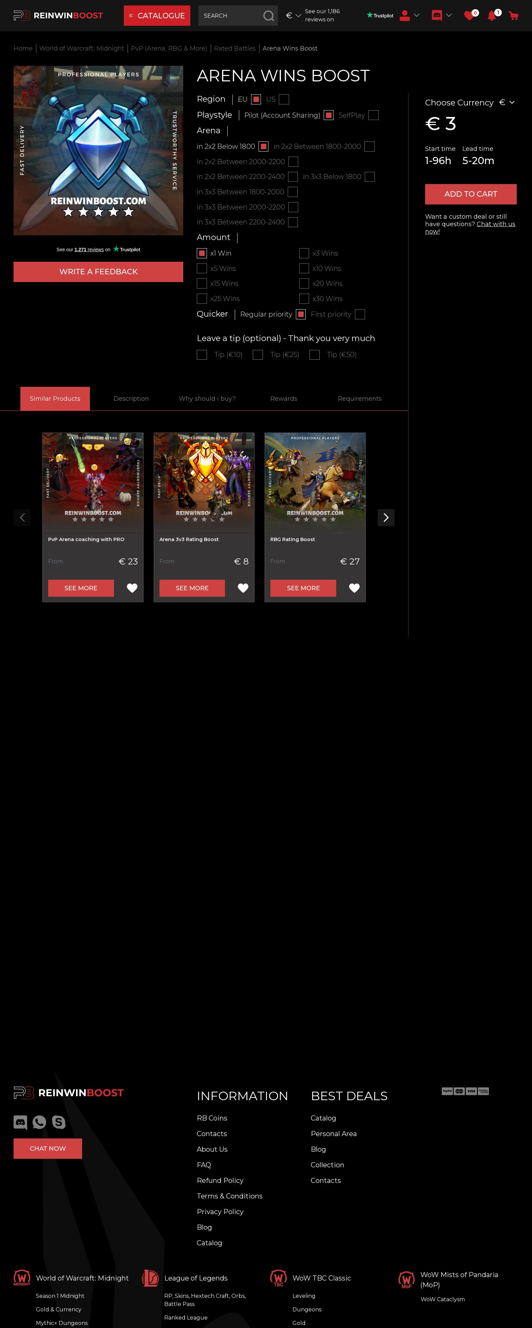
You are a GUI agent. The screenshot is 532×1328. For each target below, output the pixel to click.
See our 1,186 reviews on (349, 15)
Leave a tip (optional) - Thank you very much (286, 339)
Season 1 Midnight (60, 1296)
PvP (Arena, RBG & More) (169, 48)
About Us (212, 1149)
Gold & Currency (58, 1309)
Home (23, 48)
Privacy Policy (220, 1212)
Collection (327, 1165)
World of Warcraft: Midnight (81, 48)
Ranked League (186, 1317)
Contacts (212, 1134)
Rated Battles (235, 48)
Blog (204, 1227)
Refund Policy (220, 1180)
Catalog (209, 1243)
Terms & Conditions (230, 1196)
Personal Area (334, 1134)
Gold (299, 1323)
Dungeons (306, 1309)
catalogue (157, 15)
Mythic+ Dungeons (62, 1323)
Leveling (304, 1296)
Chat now (48, 1148)
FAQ (204, 1165)
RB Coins (212, 1118)
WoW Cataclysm (443, 1299)
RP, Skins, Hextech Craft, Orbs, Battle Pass (205, 1300)
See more (80, 589)
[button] (491, 16)
